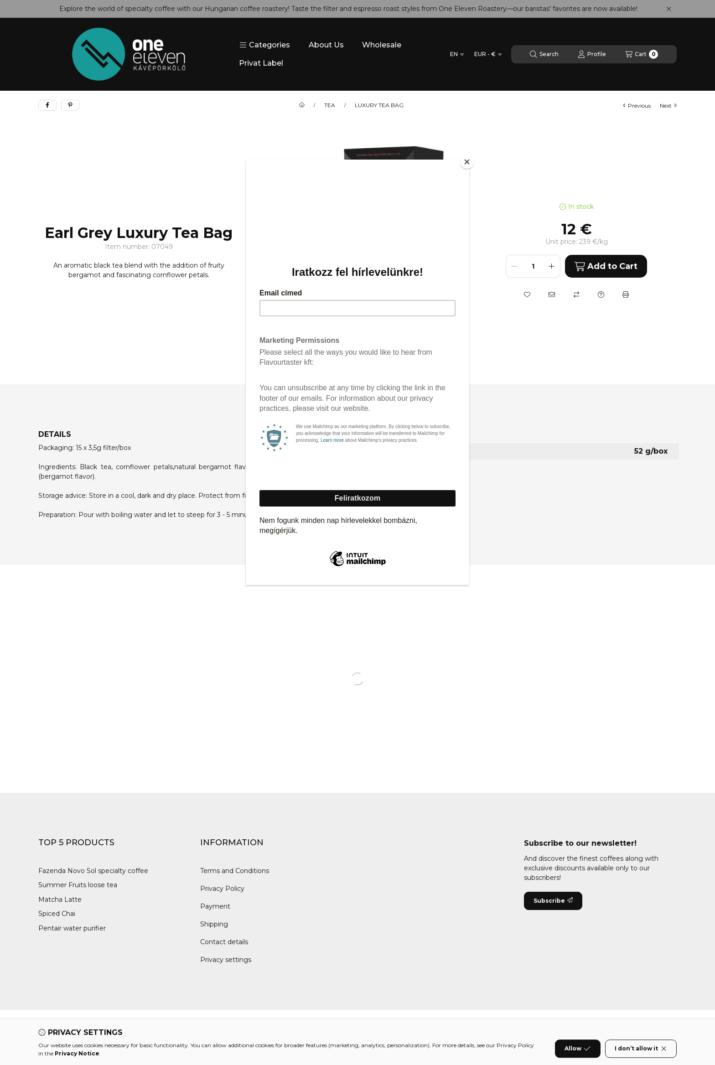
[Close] (467, 162)
